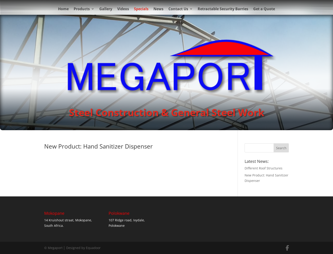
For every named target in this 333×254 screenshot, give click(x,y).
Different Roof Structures (263, 168)
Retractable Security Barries (223, 8)
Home (63, 8)
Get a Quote (264, 8)
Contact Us (178, 8)
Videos (123, 8)
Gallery (105, 8)
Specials (141, 8)
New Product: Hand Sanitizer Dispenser (98, 146)
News (158, 8)
